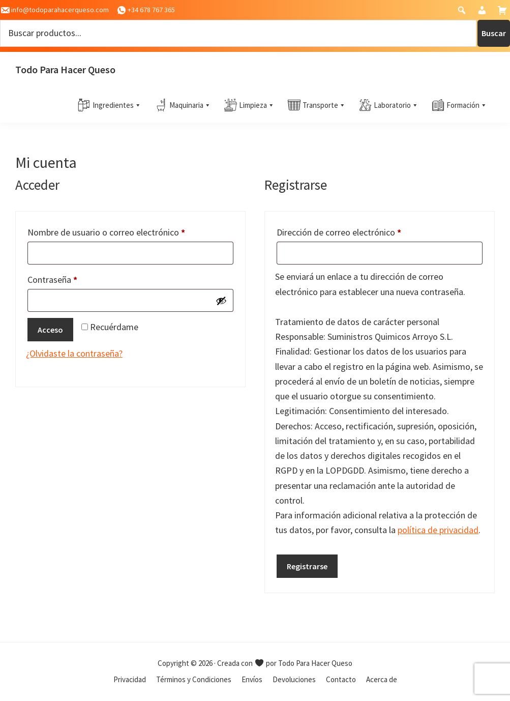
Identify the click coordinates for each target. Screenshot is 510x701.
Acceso (50, 330)
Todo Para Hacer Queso (65, 69)
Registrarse (307, 566)
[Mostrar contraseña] (221, 300)
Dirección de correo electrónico (360, 230)
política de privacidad (438, 530)
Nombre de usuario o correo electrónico (127, 230)
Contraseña (73, 278)
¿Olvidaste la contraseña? (74, 353)
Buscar (494, 33)
